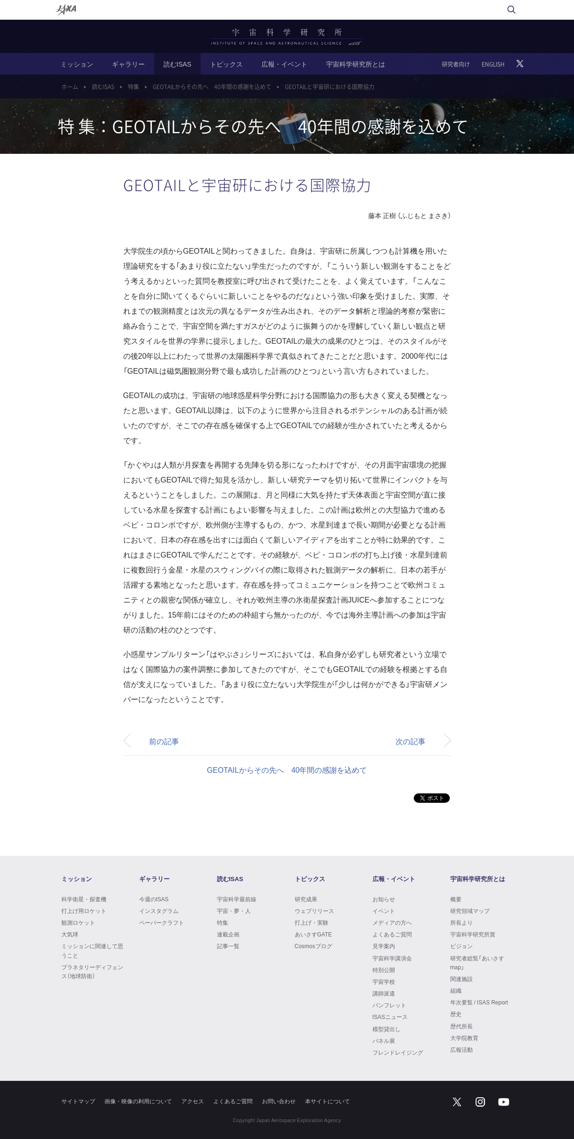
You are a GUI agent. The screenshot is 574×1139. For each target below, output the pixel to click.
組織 (456, 990)
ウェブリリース (314, 910)
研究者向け (456, 64)
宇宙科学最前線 (236, 899)
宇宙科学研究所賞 (472, 934)
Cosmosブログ (313, 946)
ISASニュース (390, 1016)
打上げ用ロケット (83, 910)
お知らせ (384, 899)
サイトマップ (78, 1101)
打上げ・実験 (311, 922)
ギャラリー (128, 63)
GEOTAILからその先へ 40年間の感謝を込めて (212, 87)
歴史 (456, 1014)
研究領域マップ (470, 910)
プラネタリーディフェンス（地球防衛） (92, 971)
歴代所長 (461, 1026)
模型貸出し (387, 1029)
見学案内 (384, 946)
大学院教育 (464, 1037)
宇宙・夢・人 (234, 910)
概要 (456, 899)
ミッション (76, 63)
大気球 (69, 934)
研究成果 (306, 899)
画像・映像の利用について (138, 1101)
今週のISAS (154, 899)
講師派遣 (384, 993)
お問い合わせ (279, 1101)
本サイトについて (327, 1101)
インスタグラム (159, 910)
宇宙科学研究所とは (355, 63)
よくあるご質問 (392, 934)
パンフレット (389, 1005)
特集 (133, 87)
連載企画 (228, 934)
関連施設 (461, 978)
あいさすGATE (313, 934)
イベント (384, 910)
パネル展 (384, 1040)
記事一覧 (228, 946)
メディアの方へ (392, 922)
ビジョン (461, 946)
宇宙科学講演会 (392, 958)
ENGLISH (493, 64)
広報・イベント (284, 63)
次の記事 (410, 741)
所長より (461, 922)
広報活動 (461, 1049)
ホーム (69, 87)
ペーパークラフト (161, 922)
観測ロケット (78, 922)
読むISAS (178, 63)
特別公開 (384, 970)
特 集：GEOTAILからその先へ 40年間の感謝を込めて (263, 126)
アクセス (192, 1101)
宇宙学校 (384, 981)
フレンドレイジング (398, 1052)
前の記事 (164, 741)
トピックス (226, 63)
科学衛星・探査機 (83, 899)
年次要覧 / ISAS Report (479, 1002)
